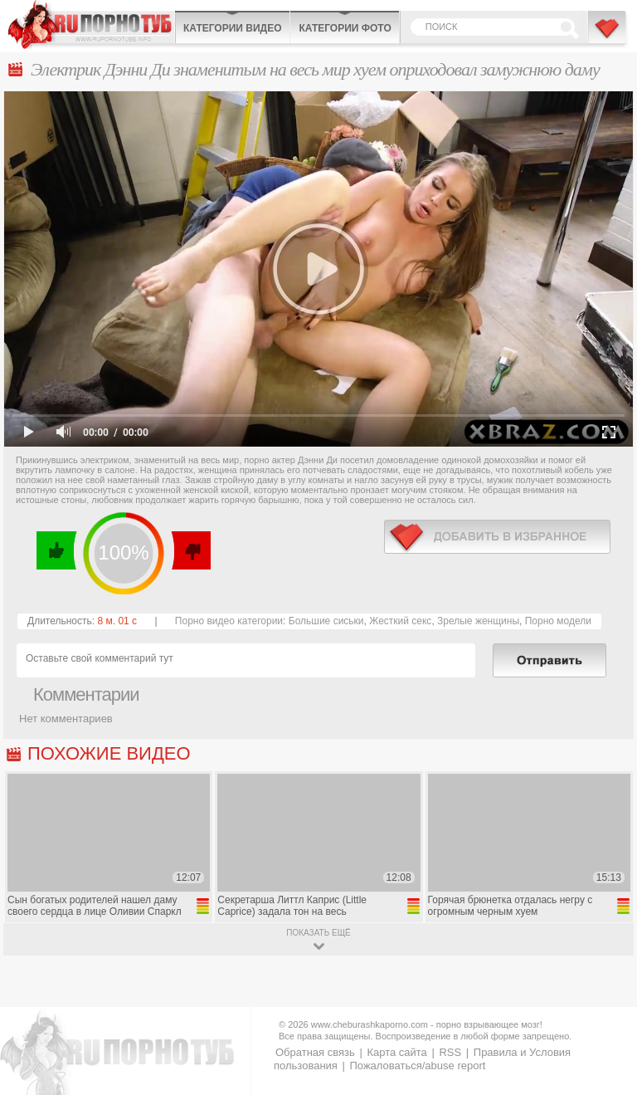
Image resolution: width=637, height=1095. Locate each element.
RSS (450, 1052)
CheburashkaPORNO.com (91, 24)
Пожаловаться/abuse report (417, 1065)
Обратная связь (315, 1052)
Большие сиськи (326, 621)
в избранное (497, 537)
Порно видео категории (229, 621)
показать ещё (318, 932)
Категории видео (232, 28)
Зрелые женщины (478, 621)
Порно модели (558, 621)
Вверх (605, 1033)
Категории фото (345, 28)
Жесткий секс (400, 621)
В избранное (608, 35)
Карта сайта (396, 1052)
